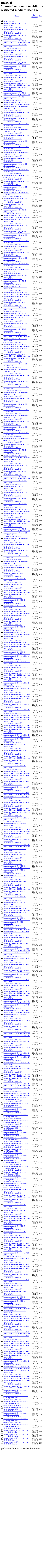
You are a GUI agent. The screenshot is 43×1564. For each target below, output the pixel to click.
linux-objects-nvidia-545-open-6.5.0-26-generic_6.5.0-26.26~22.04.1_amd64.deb (16, 1265)
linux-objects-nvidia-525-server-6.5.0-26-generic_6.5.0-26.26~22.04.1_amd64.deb (16, 845)
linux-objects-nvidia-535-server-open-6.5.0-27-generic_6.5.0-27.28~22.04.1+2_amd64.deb (15, 1151)
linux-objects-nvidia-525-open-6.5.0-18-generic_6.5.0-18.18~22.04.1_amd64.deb (16, 793)
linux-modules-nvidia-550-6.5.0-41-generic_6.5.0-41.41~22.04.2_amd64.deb (16, 520)
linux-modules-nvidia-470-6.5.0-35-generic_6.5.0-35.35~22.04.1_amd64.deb (16, 84)
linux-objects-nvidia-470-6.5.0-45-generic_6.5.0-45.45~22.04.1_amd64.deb (16, 653)
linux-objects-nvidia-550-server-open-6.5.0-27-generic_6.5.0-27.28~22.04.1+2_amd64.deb (15, 1391)
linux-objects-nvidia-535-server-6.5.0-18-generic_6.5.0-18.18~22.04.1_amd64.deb (16, 1032)
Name (17, 16)
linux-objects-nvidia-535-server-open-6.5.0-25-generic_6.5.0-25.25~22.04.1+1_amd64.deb (15, 1128)
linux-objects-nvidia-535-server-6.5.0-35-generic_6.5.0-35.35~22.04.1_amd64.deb (16, 1075)
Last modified (35, 16)
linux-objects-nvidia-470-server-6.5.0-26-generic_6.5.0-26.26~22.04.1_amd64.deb (16, 695)
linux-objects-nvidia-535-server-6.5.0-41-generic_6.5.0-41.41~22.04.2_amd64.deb (16, 1085)
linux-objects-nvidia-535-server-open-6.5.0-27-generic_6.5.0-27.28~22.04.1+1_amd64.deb (15, 1145)
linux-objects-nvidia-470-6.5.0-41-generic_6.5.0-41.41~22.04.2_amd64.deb (16, 643)
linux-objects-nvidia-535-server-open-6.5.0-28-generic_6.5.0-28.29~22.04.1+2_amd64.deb (15, 1156)
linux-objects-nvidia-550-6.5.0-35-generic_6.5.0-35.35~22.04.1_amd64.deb (16, 1298)
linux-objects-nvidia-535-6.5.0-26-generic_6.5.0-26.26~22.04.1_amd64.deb (16, 888)
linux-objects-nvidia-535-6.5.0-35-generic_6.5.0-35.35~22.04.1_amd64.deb (16, 909)
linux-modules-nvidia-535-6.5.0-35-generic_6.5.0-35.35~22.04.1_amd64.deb (16, 335)
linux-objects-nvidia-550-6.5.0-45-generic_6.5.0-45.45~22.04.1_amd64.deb (16, 1317)
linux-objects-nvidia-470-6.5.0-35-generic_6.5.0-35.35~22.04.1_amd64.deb (16, 633)
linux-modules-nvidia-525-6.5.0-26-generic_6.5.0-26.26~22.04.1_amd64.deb (16, 232)
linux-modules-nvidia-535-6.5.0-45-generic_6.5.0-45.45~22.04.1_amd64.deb (16, 355)
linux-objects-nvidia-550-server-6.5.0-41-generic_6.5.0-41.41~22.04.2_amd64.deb (16, 1377)
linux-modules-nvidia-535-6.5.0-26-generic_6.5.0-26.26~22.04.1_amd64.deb (16, 314)
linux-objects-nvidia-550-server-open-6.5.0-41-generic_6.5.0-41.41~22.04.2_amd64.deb (15, 1414)
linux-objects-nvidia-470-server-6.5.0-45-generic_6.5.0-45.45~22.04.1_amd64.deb (16, 736)
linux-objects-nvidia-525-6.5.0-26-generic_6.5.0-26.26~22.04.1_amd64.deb (16, 772)
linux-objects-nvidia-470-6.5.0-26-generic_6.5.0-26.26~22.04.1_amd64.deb (16, 612)
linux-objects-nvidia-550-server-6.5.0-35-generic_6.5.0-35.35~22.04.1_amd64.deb (16, 1367)
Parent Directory (8, 21)
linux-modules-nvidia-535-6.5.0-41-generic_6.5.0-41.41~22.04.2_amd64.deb (16, 345)
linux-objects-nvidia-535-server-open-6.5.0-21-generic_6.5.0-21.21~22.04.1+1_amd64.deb (15, 1122)
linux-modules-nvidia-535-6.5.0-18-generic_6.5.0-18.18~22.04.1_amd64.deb (16, 293)
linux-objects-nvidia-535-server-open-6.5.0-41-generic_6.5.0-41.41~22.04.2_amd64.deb (15, 1174)
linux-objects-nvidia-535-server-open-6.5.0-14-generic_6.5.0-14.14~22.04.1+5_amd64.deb (15, 1099)
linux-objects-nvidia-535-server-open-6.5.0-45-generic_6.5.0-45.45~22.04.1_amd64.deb (15, 1185)
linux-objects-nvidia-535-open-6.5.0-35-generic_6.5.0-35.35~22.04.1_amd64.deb (16, 992)
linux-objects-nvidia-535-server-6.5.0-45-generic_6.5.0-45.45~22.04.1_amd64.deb (16, 1094)
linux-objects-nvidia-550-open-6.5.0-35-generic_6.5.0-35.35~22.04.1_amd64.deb (16, 1333)
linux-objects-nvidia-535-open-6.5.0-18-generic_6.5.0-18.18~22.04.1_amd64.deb (16, 950)
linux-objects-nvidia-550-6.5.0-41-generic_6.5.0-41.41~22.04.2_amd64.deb (16, 1307)
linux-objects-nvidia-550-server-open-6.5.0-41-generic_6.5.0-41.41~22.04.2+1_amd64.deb (15, 1409)
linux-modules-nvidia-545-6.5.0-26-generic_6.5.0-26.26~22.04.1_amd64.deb (16, 478)
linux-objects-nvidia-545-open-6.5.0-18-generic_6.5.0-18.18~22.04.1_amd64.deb (16, 1244)
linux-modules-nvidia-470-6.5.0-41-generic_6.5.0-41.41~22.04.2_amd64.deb (16, 94)
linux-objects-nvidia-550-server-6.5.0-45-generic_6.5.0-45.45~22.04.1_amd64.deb (16, 1387)
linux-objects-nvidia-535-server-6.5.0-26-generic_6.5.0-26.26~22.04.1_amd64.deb (16, 1054)
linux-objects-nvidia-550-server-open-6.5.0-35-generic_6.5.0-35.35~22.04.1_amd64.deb (15, 1403)
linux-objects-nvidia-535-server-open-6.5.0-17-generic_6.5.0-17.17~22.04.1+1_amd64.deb (15, 1110)
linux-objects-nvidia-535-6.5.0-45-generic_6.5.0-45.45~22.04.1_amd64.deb (16, 928)
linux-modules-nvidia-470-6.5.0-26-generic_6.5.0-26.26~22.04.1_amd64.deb (16, 63)
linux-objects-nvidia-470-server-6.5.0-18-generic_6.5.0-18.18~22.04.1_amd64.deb (16, 674)
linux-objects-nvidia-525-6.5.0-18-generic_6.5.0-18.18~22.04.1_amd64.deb (16, 757)
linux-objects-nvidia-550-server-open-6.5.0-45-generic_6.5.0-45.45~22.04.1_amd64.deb (15, 1426)
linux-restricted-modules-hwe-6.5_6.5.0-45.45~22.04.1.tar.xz (16, 1443)
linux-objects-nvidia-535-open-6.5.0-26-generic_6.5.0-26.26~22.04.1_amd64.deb (16, 971)
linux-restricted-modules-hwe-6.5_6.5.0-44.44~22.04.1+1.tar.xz (16, 1435)
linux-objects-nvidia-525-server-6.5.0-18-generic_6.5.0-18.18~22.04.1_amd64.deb (16, 830)
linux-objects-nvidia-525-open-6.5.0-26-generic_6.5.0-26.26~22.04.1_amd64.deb (16, 809)
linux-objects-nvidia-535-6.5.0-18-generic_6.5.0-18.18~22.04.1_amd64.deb (16, 867)
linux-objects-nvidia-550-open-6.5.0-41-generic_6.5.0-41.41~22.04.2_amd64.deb (16, 1342)
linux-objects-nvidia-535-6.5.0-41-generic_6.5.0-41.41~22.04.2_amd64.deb (16, 919)
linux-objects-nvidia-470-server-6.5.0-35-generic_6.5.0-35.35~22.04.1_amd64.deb (16, 716)
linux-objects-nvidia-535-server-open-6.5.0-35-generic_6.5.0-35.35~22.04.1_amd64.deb (15, 1162)
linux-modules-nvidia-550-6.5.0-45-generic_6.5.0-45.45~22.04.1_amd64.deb (16, 530)
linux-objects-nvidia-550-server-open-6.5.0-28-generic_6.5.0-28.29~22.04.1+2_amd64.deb (15, 1397)
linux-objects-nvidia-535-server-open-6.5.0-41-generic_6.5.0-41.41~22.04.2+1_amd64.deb (15, 1168)
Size (40, 16)
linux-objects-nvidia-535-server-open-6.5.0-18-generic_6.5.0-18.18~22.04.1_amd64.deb (15, 1116)
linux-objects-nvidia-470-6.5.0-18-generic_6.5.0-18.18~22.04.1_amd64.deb (16, 591)
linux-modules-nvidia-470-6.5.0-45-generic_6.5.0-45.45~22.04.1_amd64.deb (16, 103)
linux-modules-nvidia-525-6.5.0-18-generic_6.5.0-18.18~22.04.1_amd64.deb (16, 216)
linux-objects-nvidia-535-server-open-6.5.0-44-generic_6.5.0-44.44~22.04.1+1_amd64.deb (15, 1179)
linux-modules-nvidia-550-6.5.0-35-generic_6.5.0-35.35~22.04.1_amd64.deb (16, 510)
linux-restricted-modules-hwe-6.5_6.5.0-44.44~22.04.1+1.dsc (16, 1431)
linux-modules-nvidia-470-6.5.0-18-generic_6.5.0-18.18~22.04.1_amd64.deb (16, 42)
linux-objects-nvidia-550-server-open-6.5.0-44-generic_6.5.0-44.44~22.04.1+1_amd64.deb (15, 1420)
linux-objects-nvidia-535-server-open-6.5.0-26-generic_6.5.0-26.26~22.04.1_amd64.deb (15, 1139)
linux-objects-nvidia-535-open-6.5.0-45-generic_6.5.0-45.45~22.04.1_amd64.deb (16, 1011)
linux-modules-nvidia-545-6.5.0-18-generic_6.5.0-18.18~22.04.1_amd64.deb (16, 456)
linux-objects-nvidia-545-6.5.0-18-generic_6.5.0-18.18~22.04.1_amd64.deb (16, 1196)
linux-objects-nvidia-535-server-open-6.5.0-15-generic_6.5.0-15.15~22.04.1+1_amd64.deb (15, 1105)
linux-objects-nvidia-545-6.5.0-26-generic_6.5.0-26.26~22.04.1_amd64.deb (16, 1217)
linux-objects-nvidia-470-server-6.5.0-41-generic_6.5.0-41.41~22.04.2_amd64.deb (16, 726)
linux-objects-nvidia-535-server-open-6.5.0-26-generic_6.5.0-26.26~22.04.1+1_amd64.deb (15, 1133)
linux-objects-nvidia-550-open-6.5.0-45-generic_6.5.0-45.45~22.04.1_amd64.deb (16, 1352)
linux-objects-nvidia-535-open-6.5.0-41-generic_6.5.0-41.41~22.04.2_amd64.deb (16, 1002)
